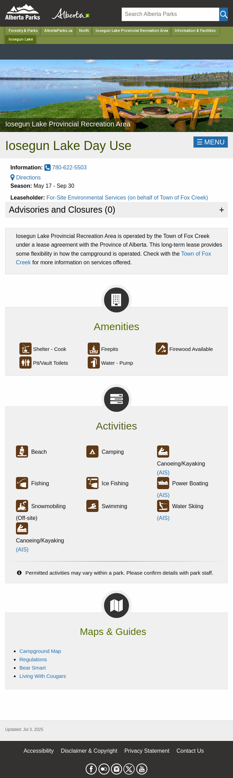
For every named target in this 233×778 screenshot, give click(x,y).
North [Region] (84, 30)
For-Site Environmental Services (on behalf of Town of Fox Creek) (127, 198)
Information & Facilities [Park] (195, 30)
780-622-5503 (65, 167)
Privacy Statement (147, 751)
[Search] (170, 14)
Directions (25, 177)
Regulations (33, 659)
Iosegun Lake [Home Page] (21, 39)
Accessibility (39, 751)
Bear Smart (32, 668)
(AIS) (163, 473)
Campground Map (40, 651)
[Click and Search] (223, 14)
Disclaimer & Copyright (89, 751)
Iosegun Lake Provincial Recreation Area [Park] (132, 30)
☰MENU (211, 142)
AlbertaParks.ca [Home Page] (58, 30)
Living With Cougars (42, 676)
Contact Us (190, 751)
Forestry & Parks (23, 30)
